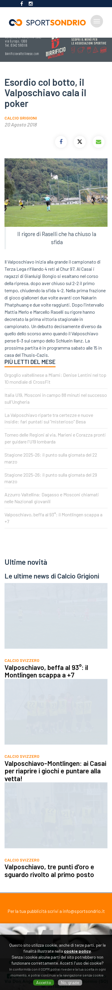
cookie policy (77, 951)
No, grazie (70, 982)
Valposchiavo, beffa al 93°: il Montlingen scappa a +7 (46, 679)
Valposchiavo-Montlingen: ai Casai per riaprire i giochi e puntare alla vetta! (55, 778)
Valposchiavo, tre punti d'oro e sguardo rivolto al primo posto (49, 878)
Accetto (43, 982)
